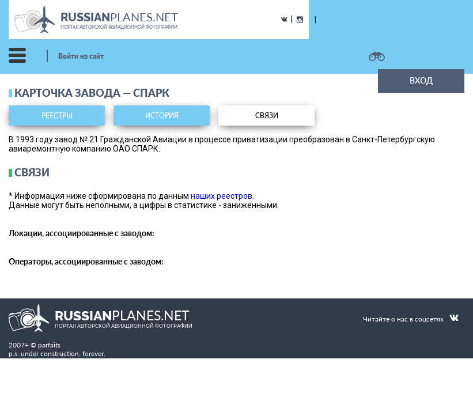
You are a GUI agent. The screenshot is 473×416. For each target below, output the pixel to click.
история (162, 115)
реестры (57, 115)
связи (266, 115)
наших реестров (221, 196)
